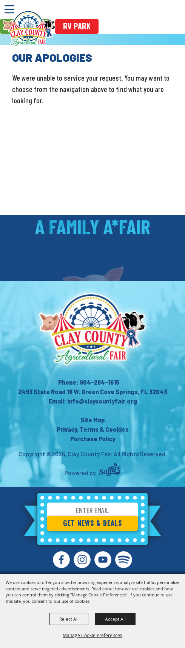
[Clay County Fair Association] (92, 329)
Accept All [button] (115, 619)
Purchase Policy (92, 438)
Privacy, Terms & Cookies (93, 429)
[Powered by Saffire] (109, 470)
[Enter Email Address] (92, 511)
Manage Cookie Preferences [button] (92, 635)
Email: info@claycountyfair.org (92, 401)
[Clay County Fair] (29, 28)
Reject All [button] (69, 619)
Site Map (92, 419)
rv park (77, 26)
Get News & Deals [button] (92, 523)
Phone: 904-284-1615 (88, 382)
